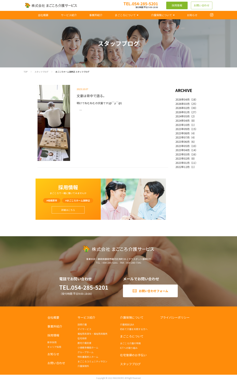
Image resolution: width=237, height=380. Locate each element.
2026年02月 (182, 108)
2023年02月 (182, 158)
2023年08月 (182, 133)
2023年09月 (182, 129)
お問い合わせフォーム (153, 291)
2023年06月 (182, 142)
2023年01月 (182, 163)
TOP (26, 71)
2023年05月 (182, 146)
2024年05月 (182, 116)
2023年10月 (182, 125)
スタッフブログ (41, 71)
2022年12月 (182, 167)
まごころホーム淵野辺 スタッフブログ (72, 71)
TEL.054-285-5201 (83, 287)
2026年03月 (182, 104)
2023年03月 (182, 154)
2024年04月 (182, 120)
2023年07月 (182, 137)
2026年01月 (182, 112)
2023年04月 (182, 150)
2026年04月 (182, 99)
